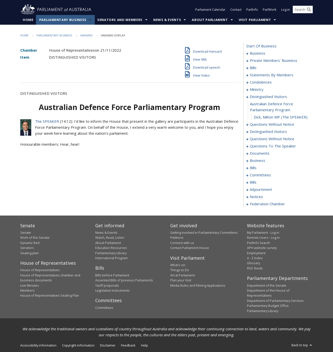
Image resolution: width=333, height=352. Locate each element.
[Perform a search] (309, 9)
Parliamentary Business (62, 19)
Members (27, 290)
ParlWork (269, 9)
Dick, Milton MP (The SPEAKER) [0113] (281, 117)
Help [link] (144, 345)
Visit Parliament (255, 19)
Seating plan (29, 253)
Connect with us (182, 242)
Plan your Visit (180, 280)
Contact (236, 9)
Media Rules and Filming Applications (197, 285)
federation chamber (267, 203)
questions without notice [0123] (272, 138)
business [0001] (257, 53)
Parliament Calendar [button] (210, 9)
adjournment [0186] (261, 189)
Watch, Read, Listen (109, 237)
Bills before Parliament (112, 275)
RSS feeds (255, 268)
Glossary (253, 263)
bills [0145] (253, 167)
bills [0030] (253, 67)
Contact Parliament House (189, 247)
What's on (177, 265)
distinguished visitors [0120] (268, 131)
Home (28, 19)
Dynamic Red (30, 242)
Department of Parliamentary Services (275, 300)
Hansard (86, 35)
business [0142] (257, 160)
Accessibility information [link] (38, 345)
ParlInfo (252, 9)
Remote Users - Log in (263, 237)
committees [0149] (260, 174)
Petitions (177, 237)
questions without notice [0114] (272, 124)
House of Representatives (40, 270)
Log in (285, 9)
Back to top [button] (302, 345)
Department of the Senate (266, 285)
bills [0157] (253, 182)
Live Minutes (29, 285)
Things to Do (179, 270)
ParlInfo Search (258, 242)
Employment (256, 253)
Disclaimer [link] (108, 345)
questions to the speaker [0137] (273, 145)
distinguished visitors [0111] (268, 96)
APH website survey (262, 247)
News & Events (167, 19)
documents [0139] (260, 153)
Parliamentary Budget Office (268, 305)
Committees (104, 307)
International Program (111, 258)
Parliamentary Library (110, 253)
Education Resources (111, 247)
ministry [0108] (257, 89)
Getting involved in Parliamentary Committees (204, 232)
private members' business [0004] (273, 60)
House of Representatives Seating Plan (49, 295)
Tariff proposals (107, 285)
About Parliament (210, 19)
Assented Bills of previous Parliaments (124, 280)
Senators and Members (119, 19)
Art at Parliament (182, 275)
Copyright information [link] (78, 345)
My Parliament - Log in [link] (263, 232)
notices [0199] (256, 196)
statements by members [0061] (271, 74)
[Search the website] (303, 9)
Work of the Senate (35, 237)
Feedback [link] (128, 345)
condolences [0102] (261, 82)
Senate (25, 232)
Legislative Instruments (112, 290)
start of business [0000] (261, 45)
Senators (27, 247)
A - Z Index (255, 258)
